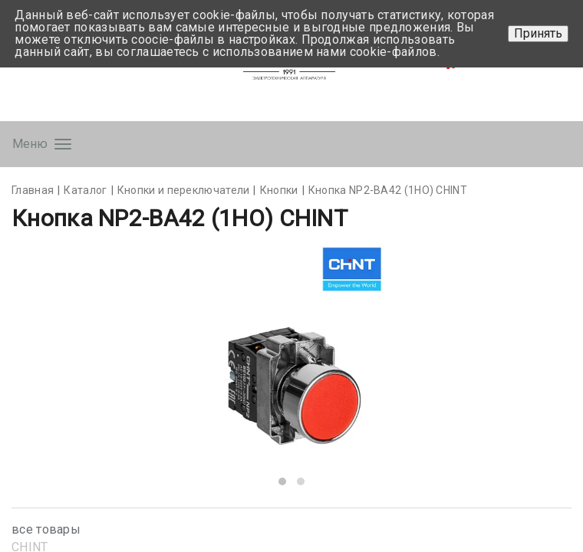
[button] (282, 481)
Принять (538, 33)
